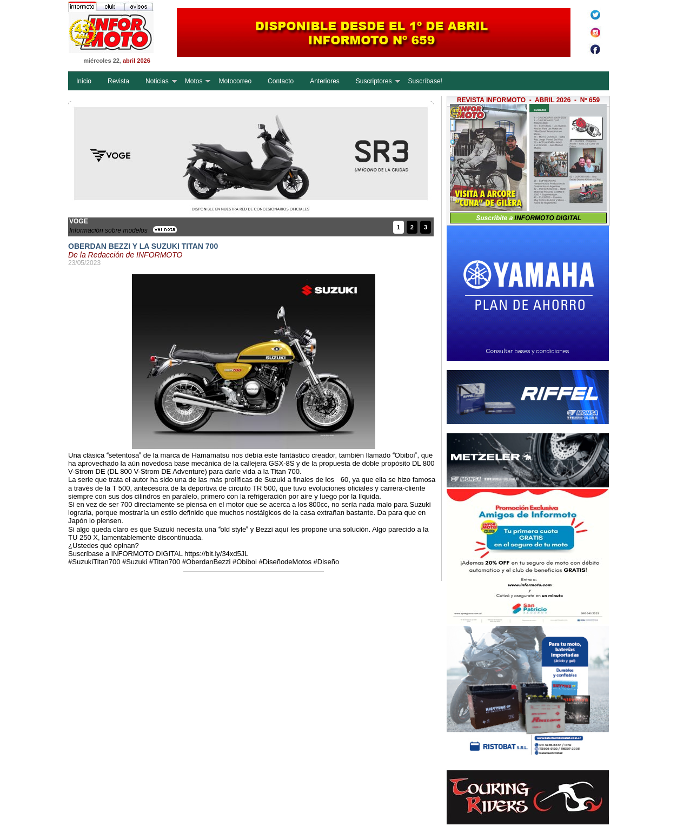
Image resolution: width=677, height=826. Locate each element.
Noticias (157, 81)
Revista (118, 81)
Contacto (281, 81)
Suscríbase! (425, 81)
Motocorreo (234, 81)
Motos (194, 81)
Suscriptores (374, 81)
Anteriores (325, 81)
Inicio (83, 81)
